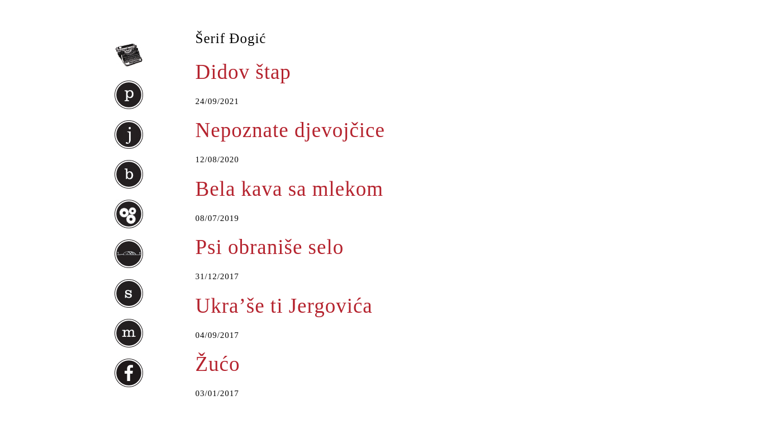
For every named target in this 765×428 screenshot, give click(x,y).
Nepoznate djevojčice (290, 130)
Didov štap (243, 71)
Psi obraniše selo (270, 247)
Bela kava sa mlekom (289, 188)
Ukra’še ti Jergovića (284, 305)
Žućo (218, 363)
